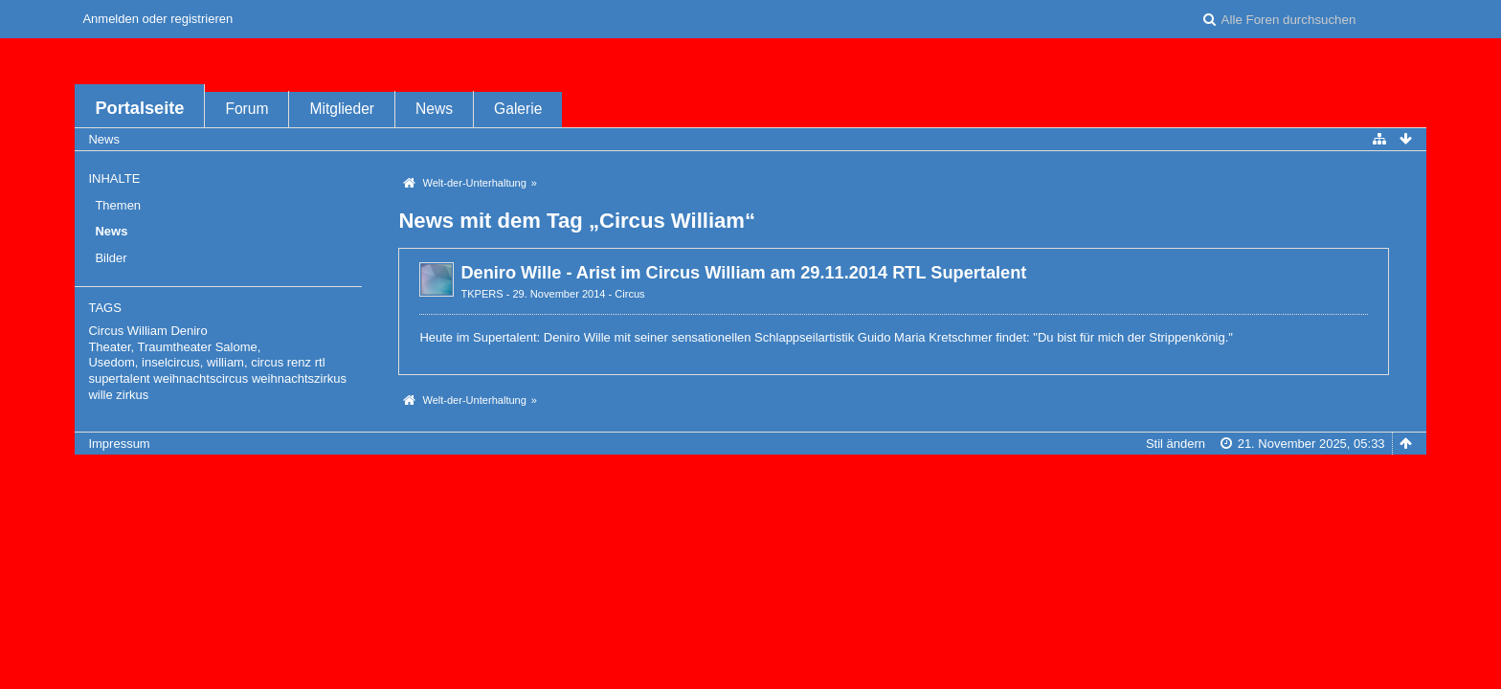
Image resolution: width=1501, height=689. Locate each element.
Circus (629, 294)
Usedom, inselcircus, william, (167, 362)
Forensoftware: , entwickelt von (750, 475)
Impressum (118, 443)
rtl (320, 362)
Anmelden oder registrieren (157, 18)
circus (267, 362)
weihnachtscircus (200, 378)
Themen (118, 205)
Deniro (188, 330)
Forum (246, 108)
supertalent (118, 378)
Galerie (518, 108)
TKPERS (481, 294)
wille (100, 395)
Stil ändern (1175, 443)
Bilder (110, 258)
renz (299, 362)
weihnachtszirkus (299, 378)
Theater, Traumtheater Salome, (174, 347)
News (434, 108)
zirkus (132, 395)
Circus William (127, 330)
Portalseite (139, 108)
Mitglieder (341, 108)
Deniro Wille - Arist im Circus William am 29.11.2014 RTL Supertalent (743, 272)
